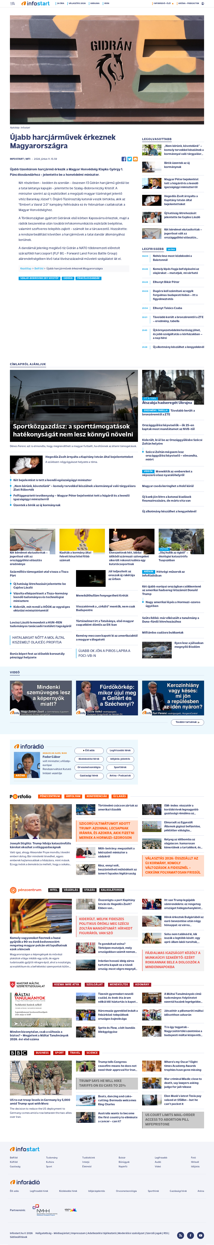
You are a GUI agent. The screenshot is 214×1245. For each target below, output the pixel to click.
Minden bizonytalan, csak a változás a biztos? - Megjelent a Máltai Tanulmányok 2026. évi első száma (39, 1036)
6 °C (199, 4)
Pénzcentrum (50, 796)
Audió (158, 1162)
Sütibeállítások (18, 1237)
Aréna (201, 1191)
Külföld (14, 1162)
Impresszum (78, 1233)
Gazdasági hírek (178, 1191)
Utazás (89, 890)
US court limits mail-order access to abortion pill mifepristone (170, 1120)
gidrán (68, 278)
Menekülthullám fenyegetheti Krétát (102, 596)
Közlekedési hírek (68, 1191)
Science (92, 1053)
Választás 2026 (78, 11)
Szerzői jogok (154, 1233)
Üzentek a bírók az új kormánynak (36, 505)
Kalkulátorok (111, 890)
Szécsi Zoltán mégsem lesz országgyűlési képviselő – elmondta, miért (172, 456)
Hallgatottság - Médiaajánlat (52, 1233)
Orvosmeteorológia (126, 1191)
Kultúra (50, 1162)
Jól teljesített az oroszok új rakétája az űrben (121, 575)
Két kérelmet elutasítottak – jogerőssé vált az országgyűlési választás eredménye (29, 559)
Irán (108, 11)
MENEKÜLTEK (119, 985)
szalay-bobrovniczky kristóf (39, 278)
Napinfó (123, 1167)
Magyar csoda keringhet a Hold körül (168, 486)
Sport (59, 1053)
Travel (75, 1053)
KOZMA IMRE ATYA (66, 985)
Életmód (86, 1167)
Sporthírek (153, 1191)
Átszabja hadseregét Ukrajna (167, 403)
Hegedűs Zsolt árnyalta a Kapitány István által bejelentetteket (89, 457)
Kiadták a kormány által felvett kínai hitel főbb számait (75, 557)
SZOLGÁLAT (94, 985)
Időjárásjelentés (96, 1191)
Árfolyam (73, 796)
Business (42, 1053)
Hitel (54, 890)
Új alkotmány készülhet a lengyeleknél (169, 512)
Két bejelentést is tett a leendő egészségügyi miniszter (52, 480)
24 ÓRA (171, 250)
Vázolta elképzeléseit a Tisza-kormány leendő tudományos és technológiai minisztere (40, 597)
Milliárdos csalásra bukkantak (163, 633)
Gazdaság (15, 1167)
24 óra (62, 11)
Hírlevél (195, 1162)
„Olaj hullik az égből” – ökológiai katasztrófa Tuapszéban (173, 557)
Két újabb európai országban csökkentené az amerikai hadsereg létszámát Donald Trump (171, 590)
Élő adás (89, 751)
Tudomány (52, 1158)
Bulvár (122, 1158)
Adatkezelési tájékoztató (102, 1233)
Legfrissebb (161, 1158)
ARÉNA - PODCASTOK (188, 11)
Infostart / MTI (20, 159)
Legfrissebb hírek (39, 1191)
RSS (166, 1233)
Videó (158, 1167)
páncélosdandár (88, 278)
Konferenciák (97, 796)
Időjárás (195, 1167)
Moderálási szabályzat (131, 1233)
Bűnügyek (124, 1162)
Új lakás (119, 796)
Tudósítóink (88, 1158)
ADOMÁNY (142, 985)
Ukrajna (96, 11)
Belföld (38, 269)
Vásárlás (71, 890)
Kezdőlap (25, 269)
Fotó (193, 1158)
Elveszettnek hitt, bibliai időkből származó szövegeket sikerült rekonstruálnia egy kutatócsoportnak (129, 559)
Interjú (85, 1162)
